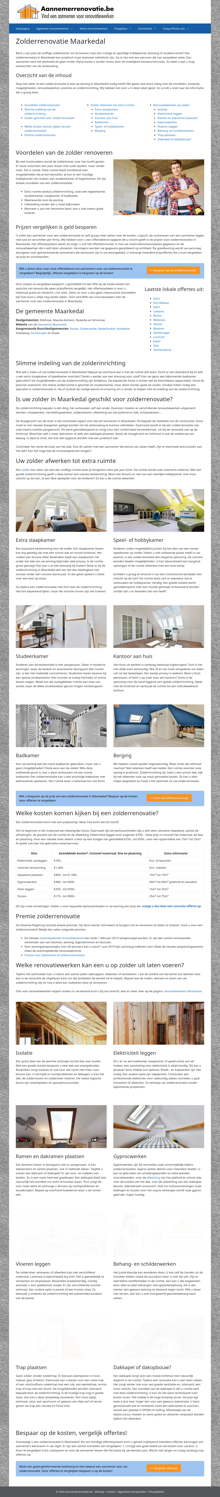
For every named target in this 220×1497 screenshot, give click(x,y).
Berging (100, 131)
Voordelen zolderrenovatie (42, 105)
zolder (26, 470)
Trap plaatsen (166, 135)
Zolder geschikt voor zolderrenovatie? (49, 118)
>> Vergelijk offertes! (164, 1468)
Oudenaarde (88, 329)
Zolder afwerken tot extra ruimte (112, 105)
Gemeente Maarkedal (52, 324)
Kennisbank (149, 28)
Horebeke (123, 329)
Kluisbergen (39, 333)
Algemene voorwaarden (132, 1491)
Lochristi (159, 337)
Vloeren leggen (167, 126)
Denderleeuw (162, 350)
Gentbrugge (161, 333)
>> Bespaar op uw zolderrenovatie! (173, 270)
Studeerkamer (104, 113)
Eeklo (156, 341)
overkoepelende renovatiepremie (61, 938)
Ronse (74, 329)
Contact (111, 1491)
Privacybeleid (156, 1491)
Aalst (156, 307)
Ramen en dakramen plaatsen (177, 118)
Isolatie (162, 109)
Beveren (158, 328)
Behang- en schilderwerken (175, 131)
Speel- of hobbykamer (109, 126)
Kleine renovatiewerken (93, 28)
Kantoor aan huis (106, 118)
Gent (156, 298)
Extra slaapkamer (106, 109)
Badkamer (101, 122)
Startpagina (23, 28)
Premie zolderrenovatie (40, 135)
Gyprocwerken (167, 122)
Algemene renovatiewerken (56, 28)
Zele (156, 345)
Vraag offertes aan (177, 28)
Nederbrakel (106, 329)
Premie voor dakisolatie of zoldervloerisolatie (54, 955)
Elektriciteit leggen (169, 113)
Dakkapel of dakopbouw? (174, 139)
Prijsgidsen (124, 28)
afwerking (153, 1177)
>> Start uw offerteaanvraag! (169, 798)
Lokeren (158, 311)
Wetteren (159, 320)
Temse (157, 324)
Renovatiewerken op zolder (171, 105)
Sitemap (99, 1491)
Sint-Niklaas (161, 303)
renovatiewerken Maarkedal (182, 991)
